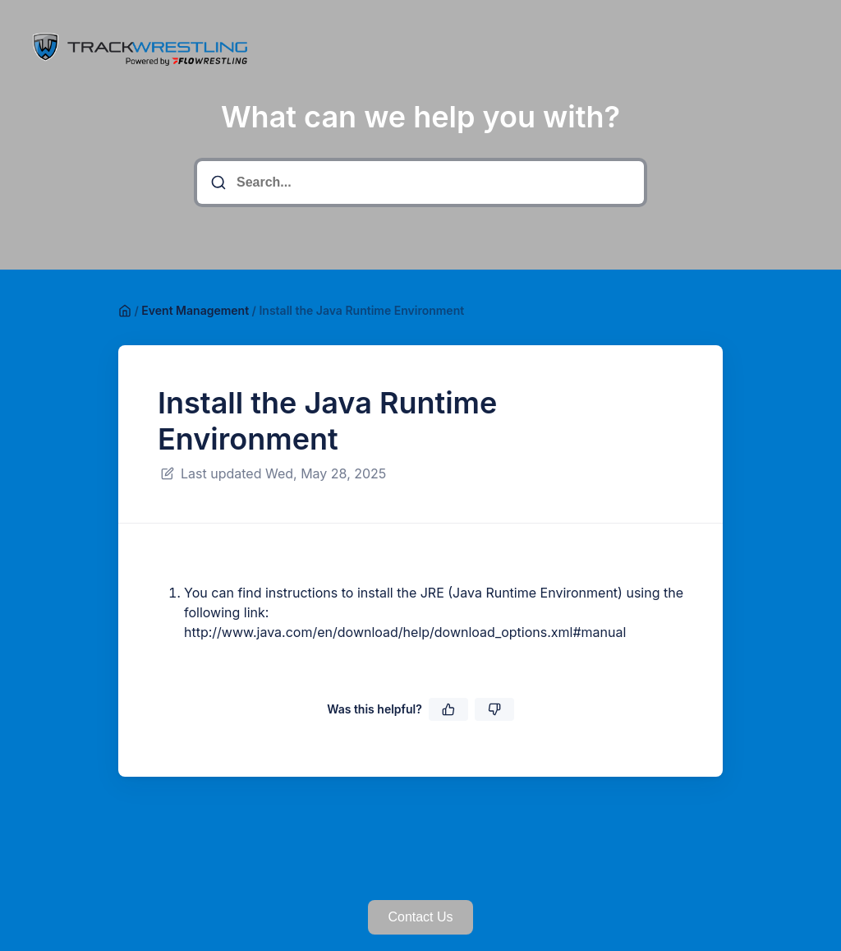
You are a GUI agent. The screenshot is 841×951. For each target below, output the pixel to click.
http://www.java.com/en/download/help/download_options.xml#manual (405, 632)
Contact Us (420, 917)
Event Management (195, 310)
